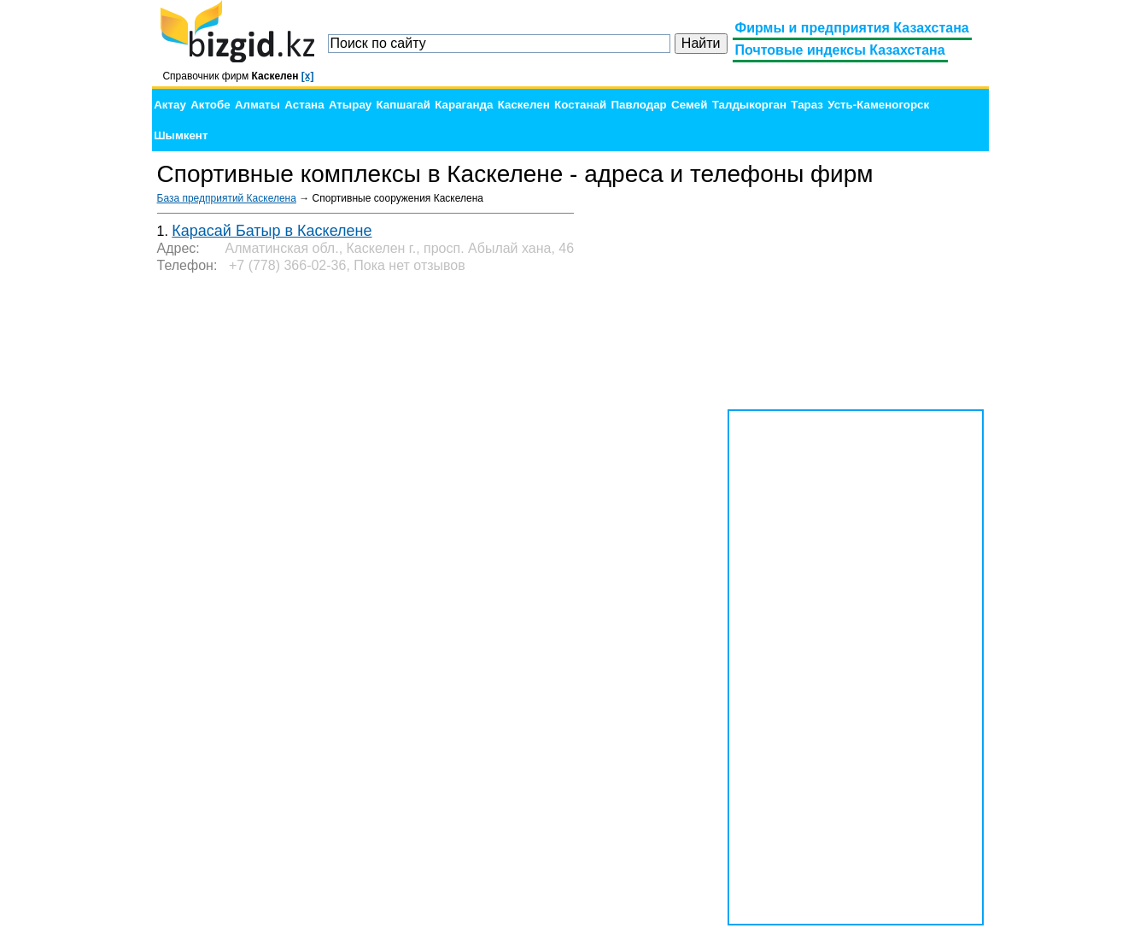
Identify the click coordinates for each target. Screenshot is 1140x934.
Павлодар (638, 104)
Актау (170, 104)
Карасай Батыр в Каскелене (271, 230)
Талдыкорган (749, 104)
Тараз (807, 104)
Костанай (580, 104)
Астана (304, 104)
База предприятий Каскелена (226, 198)
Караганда (464, 104)
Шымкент (181, 135)
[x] (307, 76)
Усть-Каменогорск (878, 104)
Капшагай (403, 104)
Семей (689, 104)
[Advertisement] (856, 299)
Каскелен (524, 104)
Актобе (210, 104)
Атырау (350, 104)
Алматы (257, 104)
